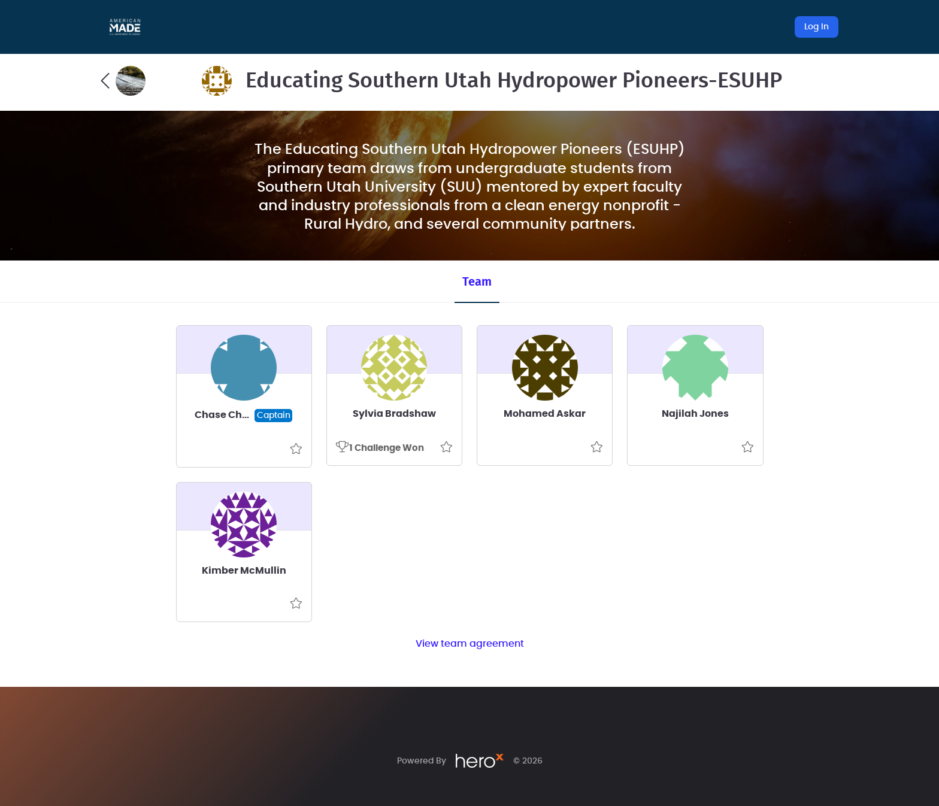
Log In (816, 27)
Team (477, 282)
